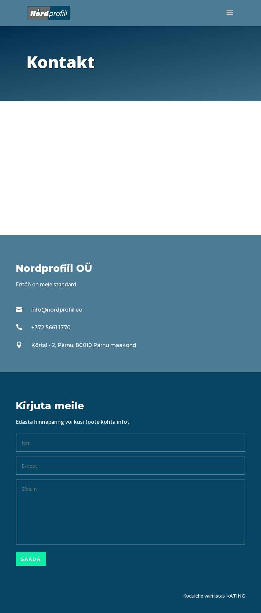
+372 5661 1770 (51, 327)
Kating (235, 596)
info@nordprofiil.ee (56, 310)
